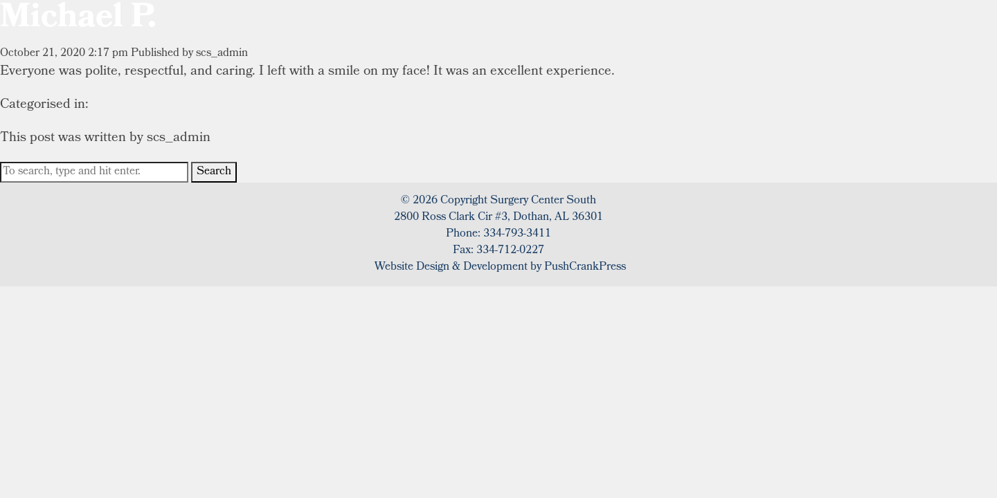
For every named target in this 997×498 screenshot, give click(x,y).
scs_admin (222, 53)
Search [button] (214, 172)
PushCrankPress (585, 267)
